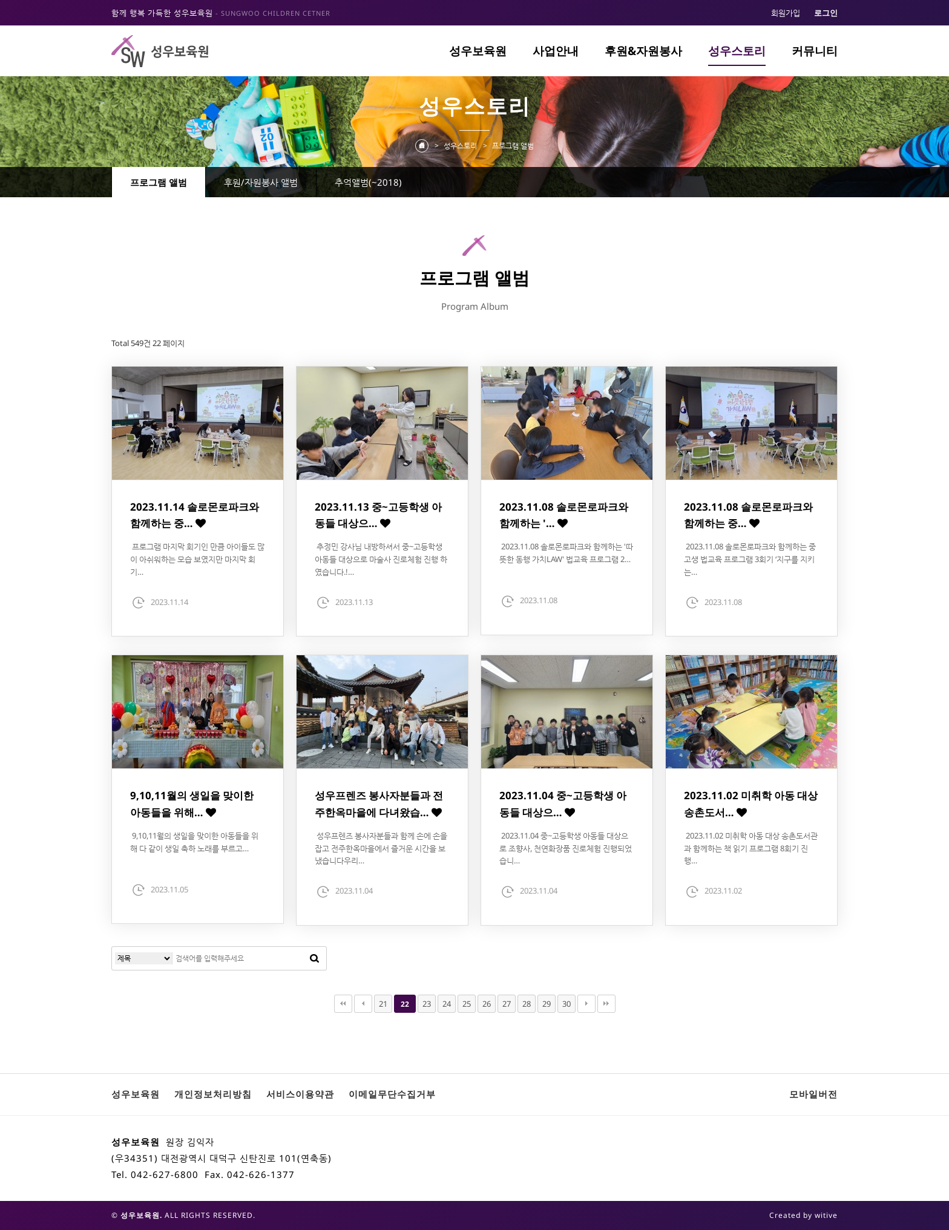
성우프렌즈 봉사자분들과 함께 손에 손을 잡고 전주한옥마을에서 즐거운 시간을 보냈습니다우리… (381, 848)
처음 (343, 1004)
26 (486, 1003)
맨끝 (606, 1004)
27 (506, 1003)
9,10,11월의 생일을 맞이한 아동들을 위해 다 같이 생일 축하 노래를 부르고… (194, 842)
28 (526, 1003)
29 (546, 1003)
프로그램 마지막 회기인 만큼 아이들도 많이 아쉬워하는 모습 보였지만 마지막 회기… (197, 559)
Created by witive (803, 1215)
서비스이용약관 (300, 1094)
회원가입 (785, 12)
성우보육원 (478, 51)
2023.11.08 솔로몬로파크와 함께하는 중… (748, 515)
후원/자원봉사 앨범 (261, 182)
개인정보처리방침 (213, 1094)
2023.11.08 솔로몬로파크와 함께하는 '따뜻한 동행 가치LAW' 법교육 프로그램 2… (566, 552)
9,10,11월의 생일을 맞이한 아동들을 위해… (192, 803)
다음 (586, 1004)
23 (426, 1003)
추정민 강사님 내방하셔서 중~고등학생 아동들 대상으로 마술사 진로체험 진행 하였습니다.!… (381, 559)
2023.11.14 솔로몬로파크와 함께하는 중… (194, 515)
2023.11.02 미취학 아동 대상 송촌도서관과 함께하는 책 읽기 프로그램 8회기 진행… (751, 848)
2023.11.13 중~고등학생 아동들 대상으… (378, 515)
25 (466, 1003)
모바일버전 (813, 1094)
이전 (363, 1004)
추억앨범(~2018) (368, 182)
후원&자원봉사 (643, 51)
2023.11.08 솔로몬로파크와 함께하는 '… (563, 515)
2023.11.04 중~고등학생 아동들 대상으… (562, 803)
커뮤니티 (815, 51)
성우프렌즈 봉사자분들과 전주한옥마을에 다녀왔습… (379, 803)
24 (446, 1003)
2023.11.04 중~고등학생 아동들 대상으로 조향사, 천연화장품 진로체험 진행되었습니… (565, 848)
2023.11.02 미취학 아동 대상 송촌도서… (751, 803)
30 (566, 1003)
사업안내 (556, 51)
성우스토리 (737, 51)
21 (383, 1003)
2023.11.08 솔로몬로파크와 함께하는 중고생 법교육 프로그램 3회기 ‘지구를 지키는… (750, 559)
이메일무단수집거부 (392, 1094)
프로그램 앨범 (158, 182)
